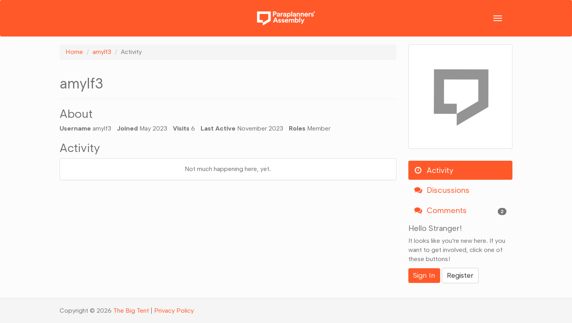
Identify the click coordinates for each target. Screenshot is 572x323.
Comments (460, 210)
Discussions (442, 190)
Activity (433, 170)
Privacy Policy (174, 310)
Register (460, 275)
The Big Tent (131, 310)
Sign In (424, 275)
